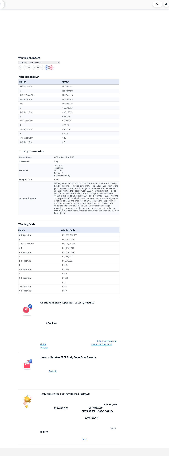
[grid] (68, 114)
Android (53, 371)
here (84, 439)
